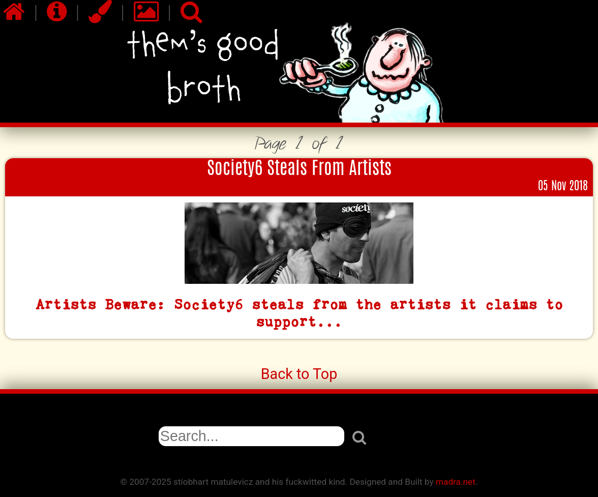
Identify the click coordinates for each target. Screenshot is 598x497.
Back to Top (299, 374)
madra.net (455, 482)
